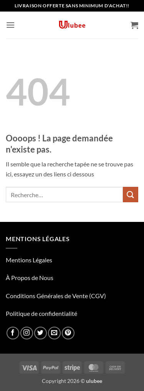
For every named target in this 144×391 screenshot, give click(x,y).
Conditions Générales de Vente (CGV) (56, 295)
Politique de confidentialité (41, 313)
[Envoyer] (130, 194)
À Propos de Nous (29, 277)
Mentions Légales (29, 259)
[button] (10, 24)
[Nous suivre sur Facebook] (13, 333)
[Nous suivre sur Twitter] (40, 333)
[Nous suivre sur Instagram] (26, 333)
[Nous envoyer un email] (54, 333)
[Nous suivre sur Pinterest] (68, 333)
